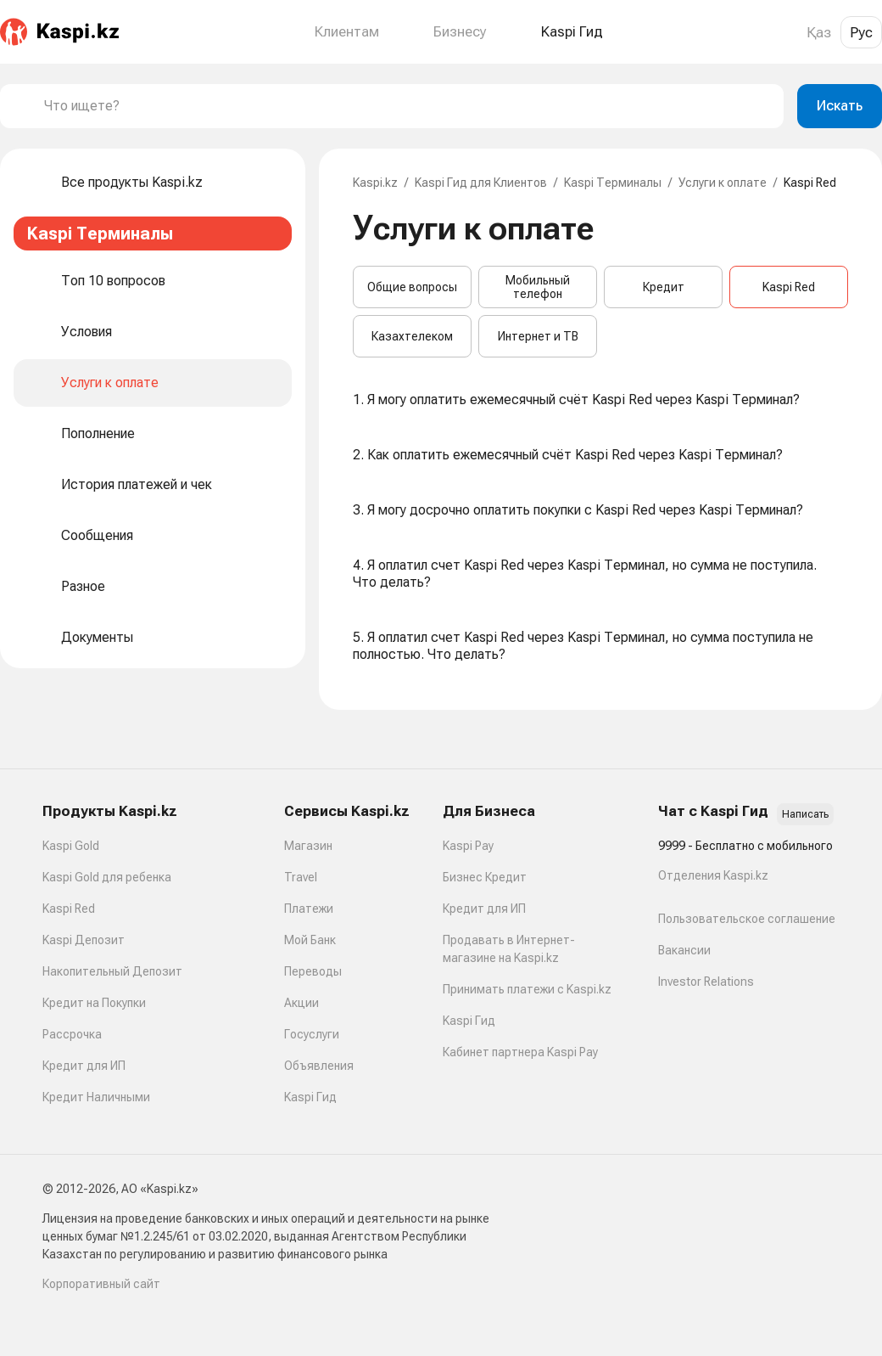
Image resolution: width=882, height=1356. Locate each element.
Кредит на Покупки (94, 1003)
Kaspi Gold (70, 845)
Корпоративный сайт (101, 1284)
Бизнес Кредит (485, 877)
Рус (861, 32)
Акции (301, 1003)
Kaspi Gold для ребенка (106, 877)
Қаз (819, 32)
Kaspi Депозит (83, 940)
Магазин (308, 845)
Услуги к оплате (722, 182)
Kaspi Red (788, 287)
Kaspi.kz (375, 182)
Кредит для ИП (84, 1065)
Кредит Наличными (96, 1097)
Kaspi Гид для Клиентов (481, 182)
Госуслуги (311, 1034)
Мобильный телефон (537, 287)
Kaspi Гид (310, 1097)
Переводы (313, 971)
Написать (805, 814)
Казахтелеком (412, 336)
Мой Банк (310, 940)
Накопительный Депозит (112, 971)
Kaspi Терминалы (613, 182)
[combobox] (407, 106)
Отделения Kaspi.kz (713, 875)
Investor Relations (706, 981)
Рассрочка (72, 1034)
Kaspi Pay (468, 845)
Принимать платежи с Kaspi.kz (527, 989)
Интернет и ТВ (538, 336)
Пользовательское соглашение (746, 919)
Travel (300, 877)
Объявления (319, 1065)
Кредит (663, 287)
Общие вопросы (412, 287)
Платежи (308, 908)
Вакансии (684, 950)
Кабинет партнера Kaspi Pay (520, 1052)
